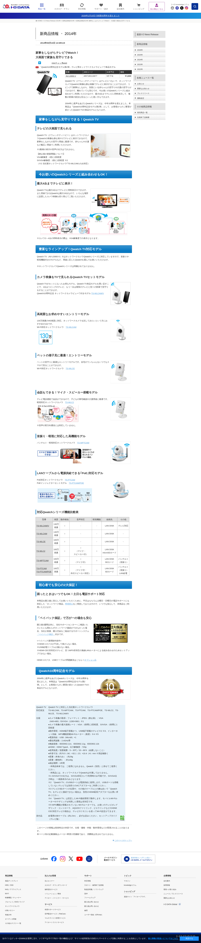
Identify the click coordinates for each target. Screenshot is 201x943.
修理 (86, 910)
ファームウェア (90, 898)
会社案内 (167, 881)
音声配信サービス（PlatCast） (56, 914)
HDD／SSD (9, 885)
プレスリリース (143, 93)
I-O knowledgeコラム (181, 4)
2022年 (140, 69)
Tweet (64, 63)
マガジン (127, 881)
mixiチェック (57, 63)
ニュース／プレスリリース (173, 894)
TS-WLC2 (69, 402)
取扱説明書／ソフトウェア (94, 889)
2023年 (140, 64)
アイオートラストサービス (54, 922)
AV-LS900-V (71, 76)
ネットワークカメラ (12, 906)
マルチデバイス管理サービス (55, 918)
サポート (88, 876)
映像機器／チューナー (13, 898)
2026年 (140, 50)
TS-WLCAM (41, 533)
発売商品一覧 (142, 113)
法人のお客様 (50, 876)
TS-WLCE (70, 368)
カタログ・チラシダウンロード (56, 885)
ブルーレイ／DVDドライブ (14, 902)
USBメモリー (10, 910)
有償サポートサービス (53, 909)
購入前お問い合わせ (91, 902)
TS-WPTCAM (42, 560)
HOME (40, 21)
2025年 (140, 55)
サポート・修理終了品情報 (94, 885)
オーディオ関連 (10, 919)
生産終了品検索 (143, 117)
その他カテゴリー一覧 (13, 923)
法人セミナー (49, 881)
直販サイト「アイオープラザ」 (135, 897)
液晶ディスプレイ (11, 881)
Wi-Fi (7, 894)
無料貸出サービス (51, 889)
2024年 (140, 60)
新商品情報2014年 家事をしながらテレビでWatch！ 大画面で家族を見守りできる (103, 21)
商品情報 (9, 876)
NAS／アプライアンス (13, 889)
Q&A (86, 894)
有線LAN (8, 915)
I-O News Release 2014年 (52, 21)
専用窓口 (69, 604)
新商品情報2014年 (68, 21)
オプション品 (90, 660)
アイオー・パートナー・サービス (57, 898)
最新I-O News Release (147, 34)
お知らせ (140, 84)
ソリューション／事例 (53, 894)
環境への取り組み (170, 889)
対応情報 (87, 881)
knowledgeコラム (130, 885)
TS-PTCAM (70, 480)
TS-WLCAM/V (97, 293)
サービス (48, 904)
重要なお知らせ (143, 89)
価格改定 (140, 98)
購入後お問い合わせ (91, 906)
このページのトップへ (123, 840)
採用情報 (167, 885)
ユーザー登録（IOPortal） (93, 915)
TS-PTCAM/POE (44, 571)
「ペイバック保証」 (46, 634)
